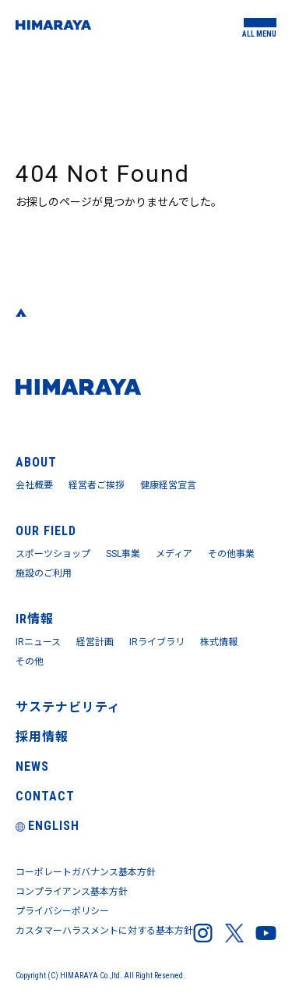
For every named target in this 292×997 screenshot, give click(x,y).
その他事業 (231, 553)
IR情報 (35, 619)
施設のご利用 (44, 573)
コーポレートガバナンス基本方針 (86, 872)
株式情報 (218, 642)
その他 (30, 661)
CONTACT (45, 796)
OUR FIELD (46, 530)
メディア (174, 553)
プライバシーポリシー (62, 911)
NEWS (32, 766)
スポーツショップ (53, 553)
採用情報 (42, 736)
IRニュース (38, 642)
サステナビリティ (68, 707)
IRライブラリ (157, 642)
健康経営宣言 (168, 485)
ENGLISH (47, 825)
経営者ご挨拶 (97, 485)
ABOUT (36, 462)
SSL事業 (123, 553)
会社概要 (34, 485)
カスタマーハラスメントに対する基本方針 (104, 930)
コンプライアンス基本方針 (72, 891)
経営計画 (95, 642)
